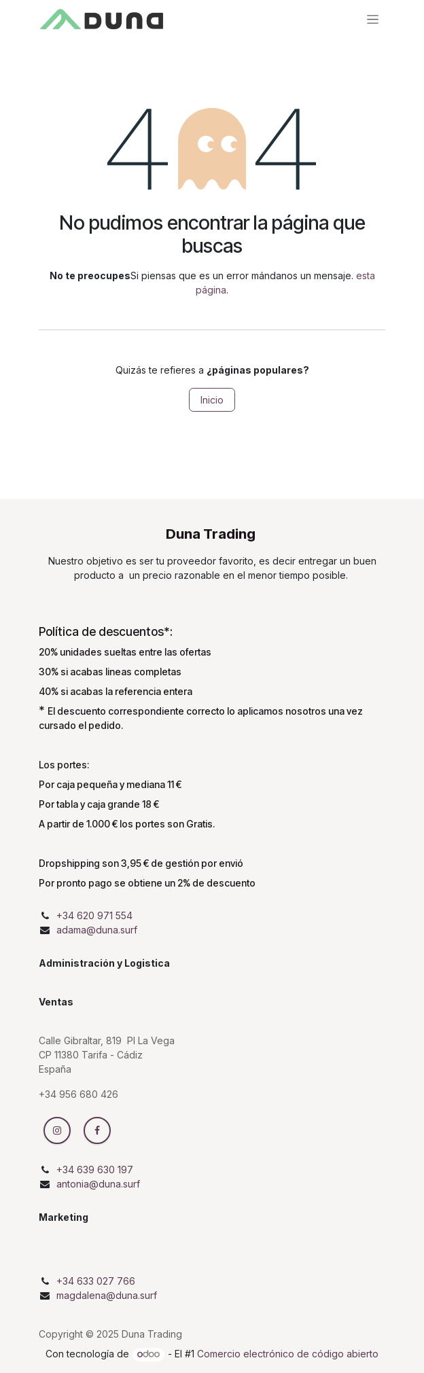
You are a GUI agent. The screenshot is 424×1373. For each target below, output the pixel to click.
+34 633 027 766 (95, 1281)
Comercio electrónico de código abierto (287, 1353)
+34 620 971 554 (94, 915)
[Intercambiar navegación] (372, 18)
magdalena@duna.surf (106, 1295)
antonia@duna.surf (98, 1184)
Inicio (212, 400)
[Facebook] (97, 1130)
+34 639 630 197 (94, 1169)
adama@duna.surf (96, 929)
